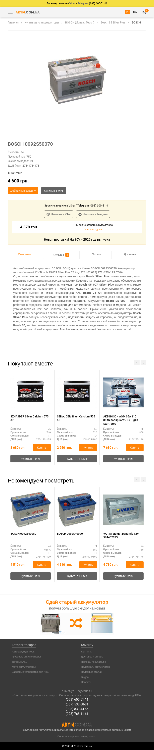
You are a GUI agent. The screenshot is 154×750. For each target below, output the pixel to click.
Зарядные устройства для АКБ (30, 672)
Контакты (86, 652)
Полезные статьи (91, 672)
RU (128, 12)
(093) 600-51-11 (77, 700)
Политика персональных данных (77, 736)
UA (135, 12)
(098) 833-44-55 (77, 709)
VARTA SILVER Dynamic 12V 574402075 (121, 535)
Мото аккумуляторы (24, 667)
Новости (86, 682)
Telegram (83, 3)
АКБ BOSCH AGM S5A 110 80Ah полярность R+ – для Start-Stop (120, 420)
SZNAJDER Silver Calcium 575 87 (29, 418)
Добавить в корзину (23, 190)
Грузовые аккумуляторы (26, 657)
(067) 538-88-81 (77, 704)
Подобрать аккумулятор (95, 667)
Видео (85, 677)
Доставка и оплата (92, 657)
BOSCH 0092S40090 (70, 533)
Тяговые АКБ (19, 662)
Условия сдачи (93, 229)
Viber (72, 3)
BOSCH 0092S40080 (23, 533)
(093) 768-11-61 (77, 714)
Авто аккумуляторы (23, 652)
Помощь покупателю (93, 662)
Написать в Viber (59, 214)
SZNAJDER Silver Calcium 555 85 (76, 418)
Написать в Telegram (92, 214)
